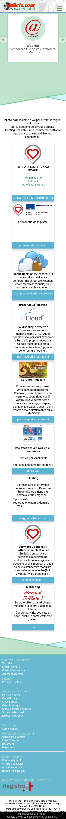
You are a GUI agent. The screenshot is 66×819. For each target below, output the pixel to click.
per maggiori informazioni (33, 356)
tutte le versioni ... (33, 579)
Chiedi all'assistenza (13, 670)
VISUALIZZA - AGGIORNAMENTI (33, 198)
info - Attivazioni (11, 740)
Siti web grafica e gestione (17, 708)
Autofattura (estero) (34, 184)
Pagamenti (8, 747)
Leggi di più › (52, 816)
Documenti (8, 744)
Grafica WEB (33, 471)
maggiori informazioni (33, 518)
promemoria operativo (32, 245)
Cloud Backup (9, 701)
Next (62, 39)
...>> (33, 627)
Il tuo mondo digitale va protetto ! (33, 295)
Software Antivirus (12, 716)
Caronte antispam (12, 705)
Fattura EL (34, 181)
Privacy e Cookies (12, 682)
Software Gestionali (13, 712)
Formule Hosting (11, 694)
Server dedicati (10, 728)
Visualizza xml (34, 178)
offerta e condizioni (13, 763)
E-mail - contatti (11, 666)
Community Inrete (12, 760)
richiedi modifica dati (13, 770)
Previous (3, 39)
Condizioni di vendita (13, 736)
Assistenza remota (13, 673)
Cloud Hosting (10, 698)
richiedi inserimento (13, 767)
